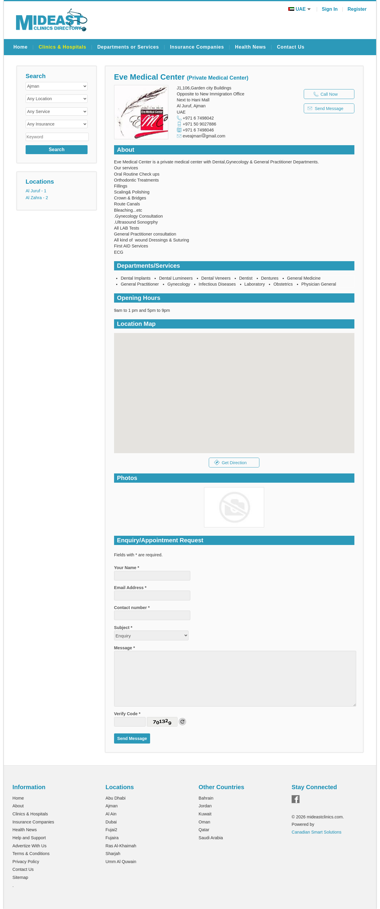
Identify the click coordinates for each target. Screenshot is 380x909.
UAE (299, 9)
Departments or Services (128, 46)
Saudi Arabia (211, 837)
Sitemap (20, 877)
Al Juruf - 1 (36, 190)
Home (20, 46)
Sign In (330, 9)
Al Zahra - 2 (37, 197)
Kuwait (205, 814)
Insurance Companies (197, 46)
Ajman (111, 805)
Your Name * (126, 567)
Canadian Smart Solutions (316, 832)
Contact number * (132, 607)
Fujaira (112, 837)
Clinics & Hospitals (62, 46)
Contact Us (290, 46)
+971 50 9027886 (199, 124)
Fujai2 (111, 829)
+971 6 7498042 (198, 118)
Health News (250, 46)
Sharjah (112, 853)
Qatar (204, 829)
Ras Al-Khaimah (120, 845)
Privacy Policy (26, 861)
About (18, 805)
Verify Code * (127, 713)
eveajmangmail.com (204, 136)
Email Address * (130, 587)
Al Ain (110, 814)
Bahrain (206, 798)
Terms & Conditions (31, 853)
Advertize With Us (29, 845)
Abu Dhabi (115, 798)
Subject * (123, 627)
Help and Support (29, 837)
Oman (204, 822)
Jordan (205, 805)
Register (357, 9)
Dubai (111, 822)
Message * (124, 647)
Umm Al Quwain (120, 861)
